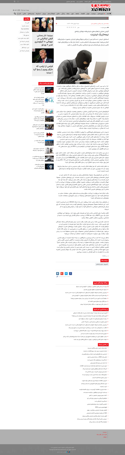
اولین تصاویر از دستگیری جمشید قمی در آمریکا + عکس (93, 322)
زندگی (63, 14)
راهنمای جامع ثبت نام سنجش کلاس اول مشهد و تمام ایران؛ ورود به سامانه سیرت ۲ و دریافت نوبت (38, 101)
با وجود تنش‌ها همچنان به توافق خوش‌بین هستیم (94, 290)
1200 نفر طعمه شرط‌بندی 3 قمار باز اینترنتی (96, 413)
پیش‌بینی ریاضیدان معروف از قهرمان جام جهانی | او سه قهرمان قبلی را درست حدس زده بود (83, 293)
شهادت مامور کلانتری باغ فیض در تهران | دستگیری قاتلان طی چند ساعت (88, 340)
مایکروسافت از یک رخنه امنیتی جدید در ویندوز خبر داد (93, 375)
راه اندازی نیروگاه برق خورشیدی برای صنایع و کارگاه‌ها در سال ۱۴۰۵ (38, 119)
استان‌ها (38, 14)
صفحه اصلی (106, 24)
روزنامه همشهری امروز (106, 1)
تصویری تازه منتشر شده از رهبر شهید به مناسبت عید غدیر (92, 334)
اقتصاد (83, 14)
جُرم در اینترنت (103, 387)
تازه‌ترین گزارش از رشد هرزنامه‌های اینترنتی (96, 404)
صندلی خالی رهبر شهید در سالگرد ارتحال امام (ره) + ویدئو (92, 304)
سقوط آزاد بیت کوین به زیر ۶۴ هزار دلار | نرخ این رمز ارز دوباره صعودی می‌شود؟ (87, 298)
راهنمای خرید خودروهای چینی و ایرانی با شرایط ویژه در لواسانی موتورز (38, 126)
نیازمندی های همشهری (95, 1)
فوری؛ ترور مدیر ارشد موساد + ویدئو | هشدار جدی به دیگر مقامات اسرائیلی (88, 313)
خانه (109, 14)
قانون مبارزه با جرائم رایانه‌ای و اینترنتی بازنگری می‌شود (93, 416)
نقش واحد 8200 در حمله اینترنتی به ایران (96, 357)
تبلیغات (105, 437)
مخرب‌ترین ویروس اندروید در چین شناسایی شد (95, 372)
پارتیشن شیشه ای (24, 41)
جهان (88, 14)
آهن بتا (27, 23)
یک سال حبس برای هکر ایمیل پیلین (98, 363)
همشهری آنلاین (101, 7)
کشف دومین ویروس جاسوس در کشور (97, 395)
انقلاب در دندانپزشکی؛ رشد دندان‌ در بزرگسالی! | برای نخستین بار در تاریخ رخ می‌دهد (85, 328)
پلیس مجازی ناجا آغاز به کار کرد (99, 378)
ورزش (44, 14)
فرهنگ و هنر (51, 14)
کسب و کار (18, 14)
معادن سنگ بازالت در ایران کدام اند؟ (38, 141)
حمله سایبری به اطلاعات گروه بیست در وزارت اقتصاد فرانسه (91, 390)
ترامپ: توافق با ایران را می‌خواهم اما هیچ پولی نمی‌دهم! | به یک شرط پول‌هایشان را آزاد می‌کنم (83, 337)
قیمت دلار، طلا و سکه (101, 435)
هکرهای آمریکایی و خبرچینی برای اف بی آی (96, 398)
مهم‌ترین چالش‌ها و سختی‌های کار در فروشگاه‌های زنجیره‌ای (38, 168)
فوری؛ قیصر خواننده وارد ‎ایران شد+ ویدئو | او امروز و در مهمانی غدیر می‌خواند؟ (87, 316)
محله (68, 14)
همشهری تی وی (76, 1)
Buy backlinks (25, 29)
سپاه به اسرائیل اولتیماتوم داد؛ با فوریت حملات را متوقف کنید (91, 319)
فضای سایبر (93, 24)
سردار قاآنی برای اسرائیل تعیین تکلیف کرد (96, 301)
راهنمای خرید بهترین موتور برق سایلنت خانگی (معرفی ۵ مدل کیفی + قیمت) (38, 90)
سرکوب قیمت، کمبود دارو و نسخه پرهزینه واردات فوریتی (39, 111)
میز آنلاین (100, 24)
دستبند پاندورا (25, 26)
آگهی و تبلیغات (85, 1)
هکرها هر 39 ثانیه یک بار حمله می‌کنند (97, 422)
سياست (93, 14)
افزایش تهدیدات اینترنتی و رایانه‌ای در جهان (96, 410)
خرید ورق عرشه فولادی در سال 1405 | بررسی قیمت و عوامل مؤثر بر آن (38, 159)
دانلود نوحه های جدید (23, 38)
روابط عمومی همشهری (66, 1)
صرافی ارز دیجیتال (24, 32)
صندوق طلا (26, 35)
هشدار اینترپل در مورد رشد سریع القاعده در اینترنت (94, 351)
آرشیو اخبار (100, 14)
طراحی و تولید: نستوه (63, 452)
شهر (72, 14)
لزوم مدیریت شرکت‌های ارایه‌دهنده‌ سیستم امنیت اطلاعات (92, 366)
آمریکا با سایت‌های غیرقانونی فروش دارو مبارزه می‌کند (93, 369)
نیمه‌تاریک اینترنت (99, 35)
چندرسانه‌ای (31, 14)
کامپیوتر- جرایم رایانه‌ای (102, 264)
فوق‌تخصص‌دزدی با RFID (100, 407)
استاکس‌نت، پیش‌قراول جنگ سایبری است (96, 360)
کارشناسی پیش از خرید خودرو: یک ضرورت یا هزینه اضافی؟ (38, 134)
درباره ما (105, 432)
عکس (24, 14)
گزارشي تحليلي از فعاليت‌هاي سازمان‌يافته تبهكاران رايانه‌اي (92, 31)
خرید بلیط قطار (25, 48)
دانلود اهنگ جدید (24, 44)
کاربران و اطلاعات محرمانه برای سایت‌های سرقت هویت (93, 381)
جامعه (77, 14)
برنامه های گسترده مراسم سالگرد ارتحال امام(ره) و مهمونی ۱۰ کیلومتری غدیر (87, 296)
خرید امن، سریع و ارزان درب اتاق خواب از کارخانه (38, 150)
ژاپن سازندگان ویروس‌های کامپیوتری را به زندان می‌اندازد (92, 384)
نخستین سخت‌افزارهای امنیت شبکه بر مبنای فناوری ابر (93, 354)
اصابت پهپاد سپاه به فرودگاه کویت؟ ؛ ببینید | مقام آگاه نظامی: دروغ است (88, 331)
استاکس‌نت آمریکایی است (100, 401)
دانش (58, 14)
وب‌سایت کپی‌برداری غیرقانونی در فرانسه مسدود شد (93, 392)
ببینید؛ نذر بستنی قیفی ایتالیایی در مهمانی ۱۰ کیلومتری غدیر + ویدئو (89, 287)
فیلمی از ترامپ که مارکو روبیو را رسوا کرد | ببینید (43, 69)
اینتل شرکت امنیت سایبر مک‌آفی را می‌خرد (96, 348)
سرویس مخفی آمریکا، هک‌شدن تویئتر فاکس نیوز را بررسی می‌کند (90, 419)
